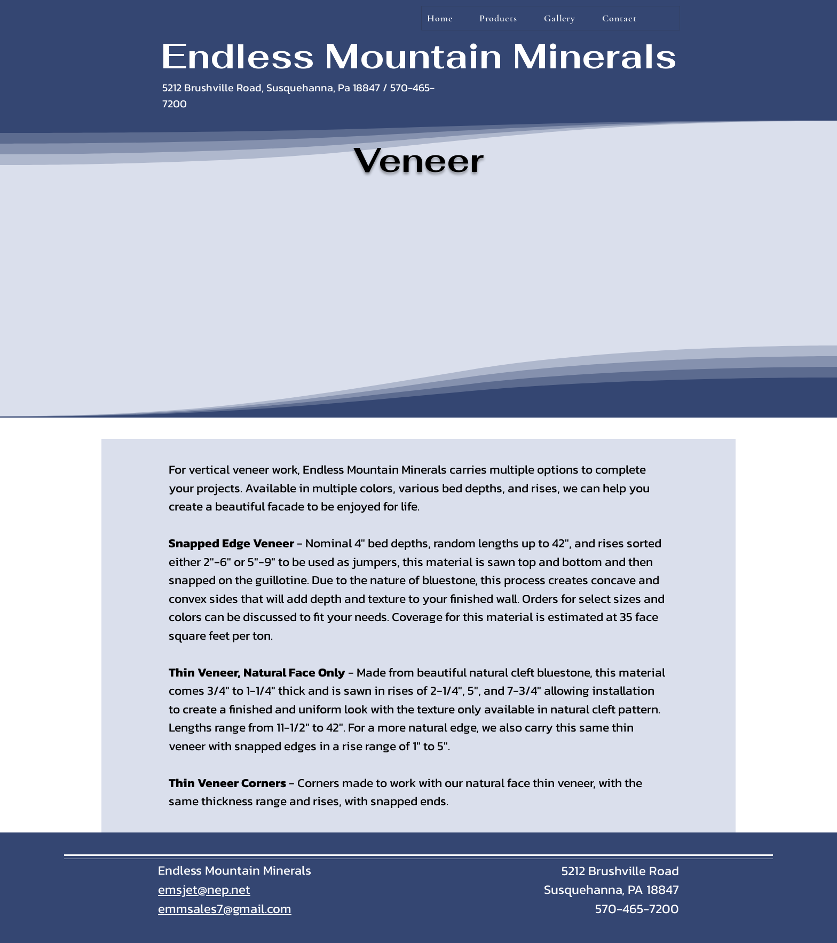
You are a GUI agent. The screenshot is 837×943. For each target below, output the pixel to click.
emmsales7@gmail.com (224, 908)
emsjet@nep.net (204, 889)
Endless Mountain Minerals (419, 55)
